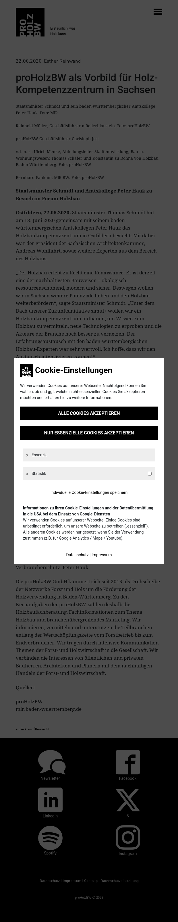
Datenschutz (77, 555)
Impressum (102, 555)
